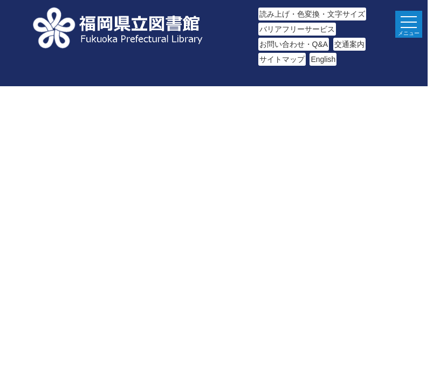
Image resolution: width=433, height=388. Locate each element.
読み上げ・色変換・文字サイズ (312, 14)
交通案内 (349, 44)
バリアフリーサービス (297, 29)
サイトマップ (282, 59)
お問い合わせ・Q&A (293, 44)
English (323, 59)
